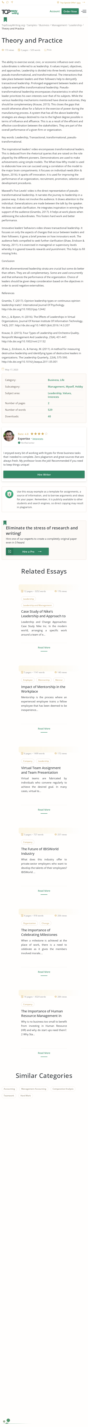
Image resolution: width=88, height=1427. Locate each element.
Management (59, 25)
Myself (70, 386)
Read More (44, 647)
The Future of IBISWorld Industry (40, 851)
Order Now (70, 11)
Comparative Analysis (63, 1088)
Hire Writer (44, 474)
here (79, 3)
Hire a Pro (28, 551)
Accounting (9, 1088)
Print (49, 49)
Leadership (75, 25)
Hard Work (25, 1095)
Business (44, 25)
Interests (53, 397)
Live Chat (7, 2)
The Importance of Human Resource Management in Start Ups (42, 1013)
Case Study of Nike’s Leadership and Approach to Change (43, 613)
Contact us (11, 2)
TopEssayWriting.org (13, 25)
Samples (32, 25)
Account (55, 11)
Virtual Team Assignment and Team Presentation (41, 770)
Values (67, 393)
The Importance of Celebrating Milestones (39, 932)
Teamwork (9, 1095)
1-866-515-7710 (3, 2)
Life (62, 380)
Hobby (79, 386)
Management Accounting (33, 1088)
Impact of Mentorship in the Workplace (43, 689)
